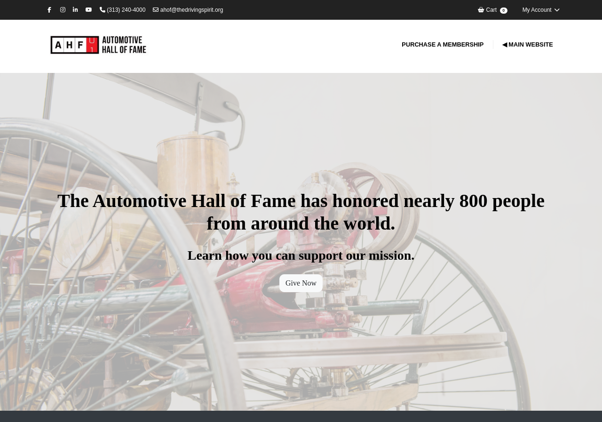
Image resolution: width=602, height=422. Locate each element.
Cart (492, 10)
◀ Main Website (527, 44)
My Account (541, 10)
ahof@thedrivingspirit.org (188, 10)
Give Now (301, 283)
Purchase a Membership (442, 44)
